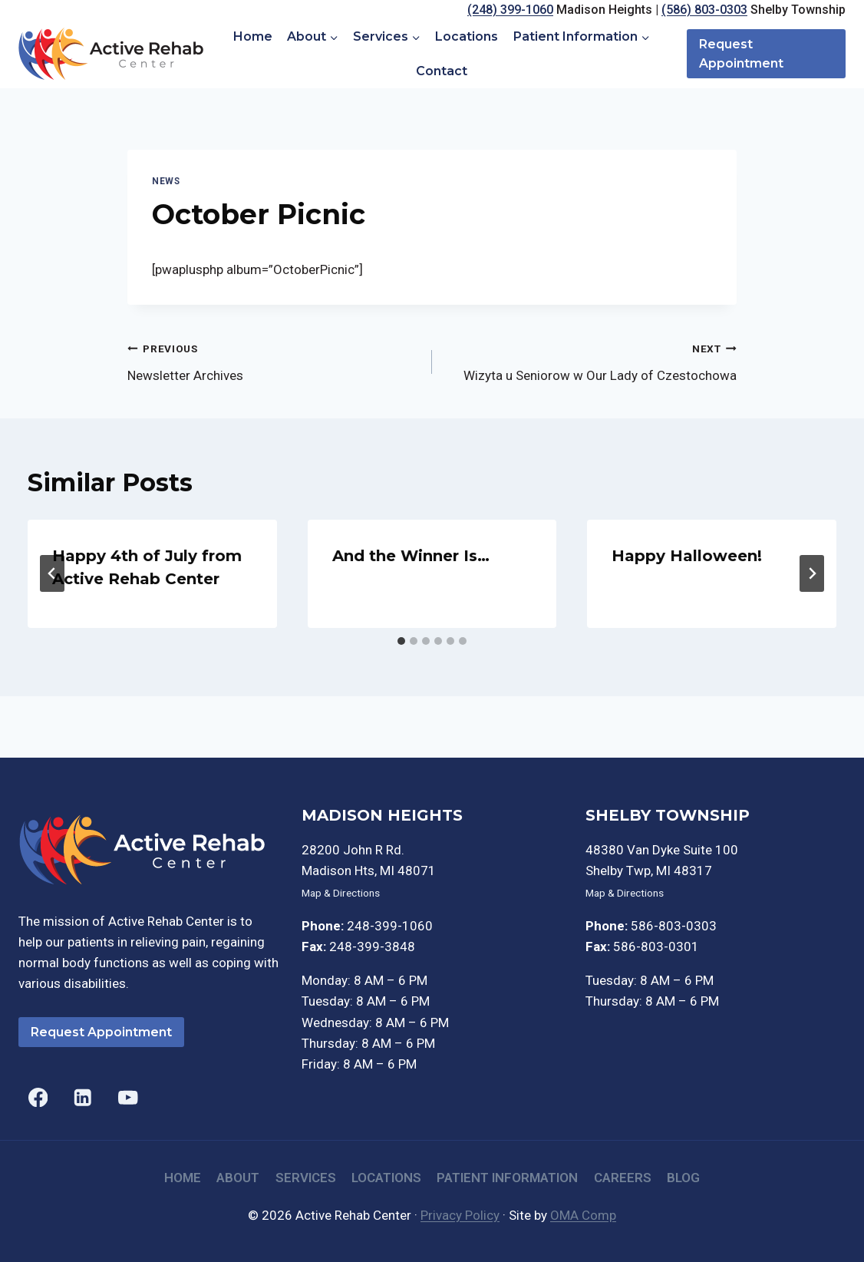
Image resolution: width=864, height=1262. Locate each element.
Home (252, 36)
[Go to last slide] (52, 573)
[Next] (812, 573)
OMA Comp (583, 1215)
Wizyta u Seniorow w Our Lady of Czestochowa (591, 360)
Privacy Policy (460, 1215)
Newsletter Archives (273, 360)
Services (305, 1177)
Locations (466, 36)
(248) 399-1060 (510, 9)
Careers (622, 1177)
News (166, 181)
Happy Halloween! (687, 556)
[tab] (401, 641)
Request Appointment (741, 54)
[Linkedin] (83, 1097)
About (237, 1177)
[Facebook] (38, 1097)
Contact (441, 71)
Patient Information (507, 1177)
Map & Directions (341, 893)
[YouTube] (127, 1097)
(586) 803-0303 (704, 9)
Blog (683, 1177)
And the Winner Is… (411, 556)
